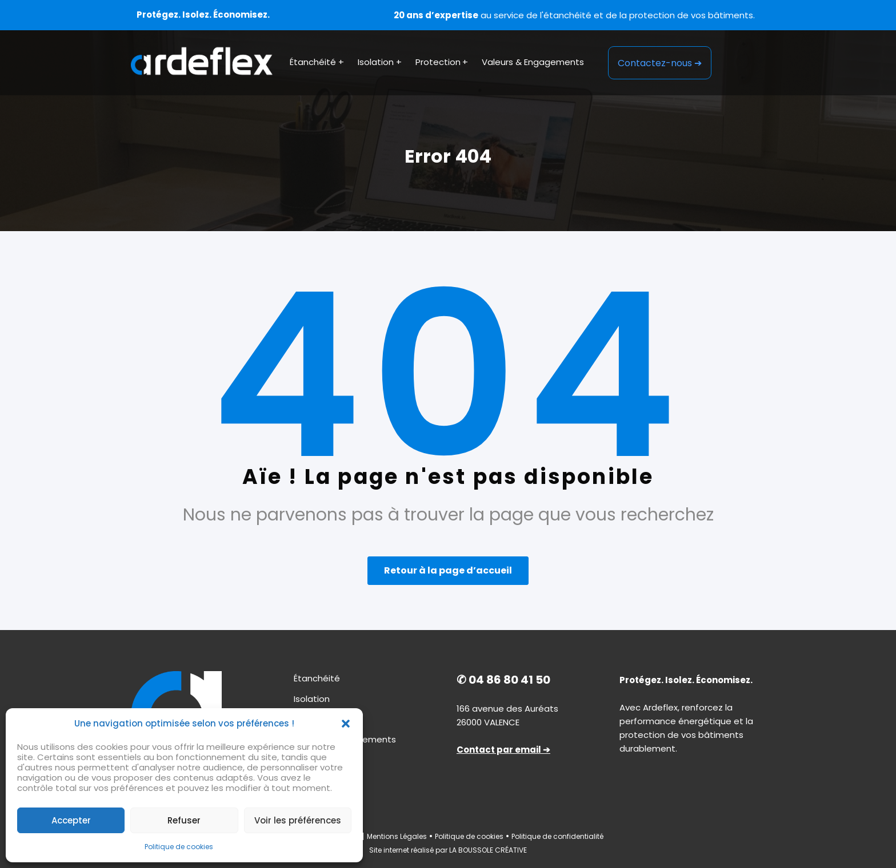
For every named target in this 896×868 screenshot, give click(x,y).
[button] (345, 723)
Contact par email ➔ (503, 750)
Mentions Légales (397, 836)
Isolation (312, 699)
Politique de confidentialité (557, 836)
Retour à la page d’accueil (448, 570)
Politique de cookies (179, 846)
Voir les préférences (297, 820)
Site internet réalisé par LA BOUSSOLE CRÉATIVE (448, 850)
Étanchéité (317, 678)
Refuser (184, 820)
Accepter (71, 820)
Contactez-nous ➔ (660, 63)
